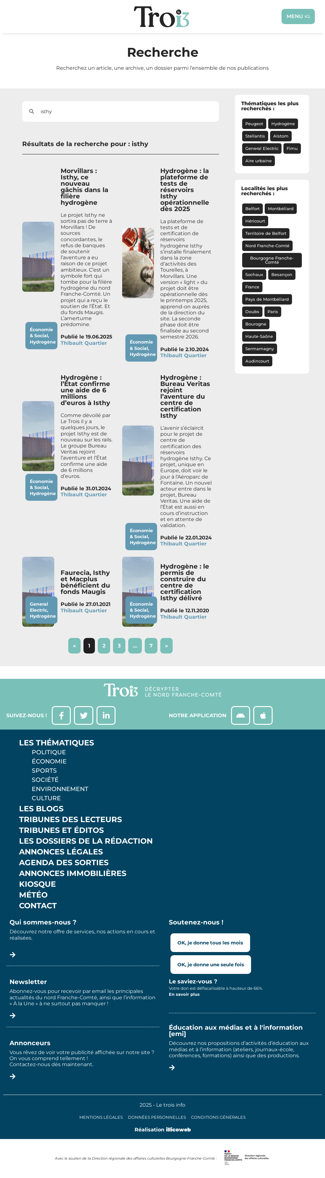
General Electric (39, 607)
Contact (38, 906)
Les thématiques (56, 743)
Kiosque (37, 884)
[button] (315, 1043)
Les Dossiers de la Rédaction (86, 841)
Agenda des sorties (64, 863)
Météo (33, 895)
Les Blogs (41, 809)
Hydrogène (43, 342)
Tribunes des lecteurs (70, 820)
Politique (49, 752)
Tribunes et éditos (61, 830)
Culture (46, 798)
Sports (44, 771)
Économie (49, 761)
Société (45, 780)
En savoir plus (184, 994)
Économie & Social (41, 332)
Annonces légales (61, 852)
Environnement (60, 789)
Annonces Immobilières (72, 874)
